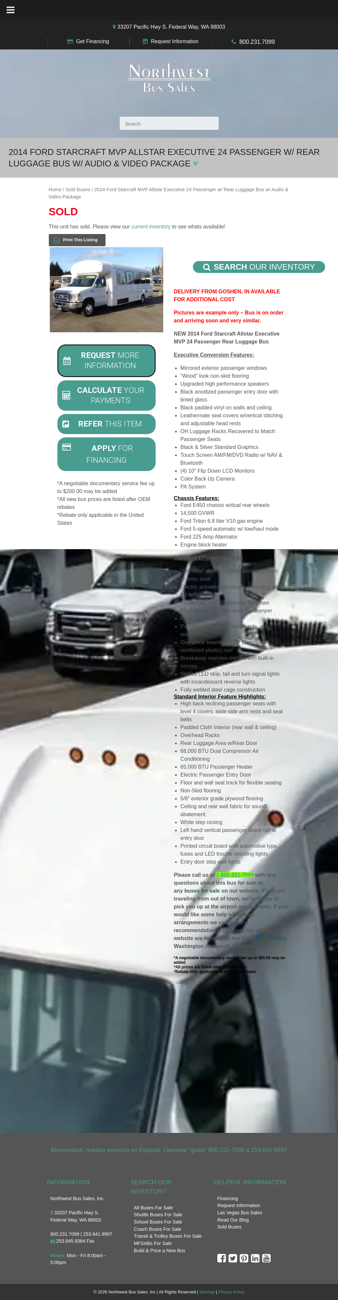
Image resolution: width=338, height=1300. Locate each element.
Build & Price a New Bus (159, 1250)
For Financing (97, 454)
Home (55, 189)
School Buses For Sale (158, 1222)
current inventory (150, 226)
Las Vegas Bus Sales (239, 1212)
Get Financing (92, 41)
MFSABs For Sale (153, 1243)
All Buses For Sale (153, 1207)
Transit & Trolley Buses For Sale (168, 1236)
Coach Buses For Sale (157, 1229)
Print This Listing (75, 240)
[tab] (106, 360)
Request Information (175, 41)
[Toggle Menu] (10, 10)
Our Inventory (259, 267)
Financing (227, 1198)
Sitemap (207, 1291)
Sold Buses (78, 189)
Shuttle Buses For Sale (158, 1214)
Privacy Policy (231, 1291)
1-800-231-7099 (235, 875)
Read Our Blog (233, 1220)
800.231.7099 (257, 42)
